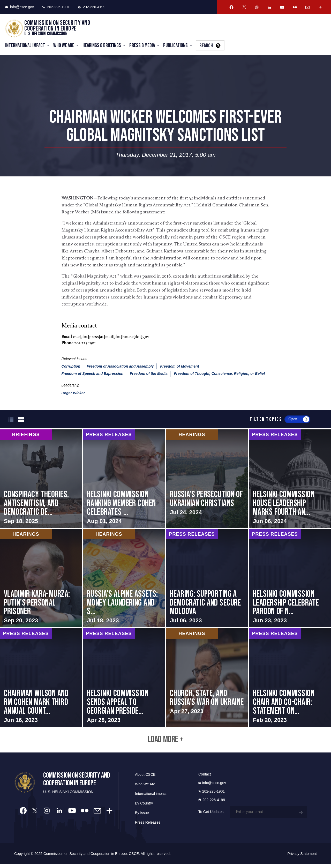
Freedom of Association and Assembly (120, 366)
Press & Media (142, 45)
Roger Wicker (73, 393)
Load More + (165, 740)
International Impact (25, 45)
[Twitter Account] (244, 7)
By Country (144, 804)
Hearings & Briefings (101, 45)
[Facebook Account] (231, 7)
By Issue (142, 813)
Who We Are (63, 45)
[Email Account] (307, 7)
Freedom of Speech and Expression (93, 374)
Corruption (71, 366)
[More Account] (320, 7)
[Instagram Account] (256, 7)
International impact (151, 794)
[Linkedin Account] (269, 7)
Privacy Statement (302, 854)
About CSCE (145, 775)
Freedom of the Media (149, 374)
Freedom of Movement (179, 366)
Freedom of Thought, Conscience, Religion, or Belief (219, 374)
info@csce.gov (19, 7)
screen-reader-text (41, 479)
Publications (175, 45)
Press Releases (147, 823)
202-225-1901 (56, 7)
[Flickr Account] (294, 7)
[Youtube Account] (282, 7)
